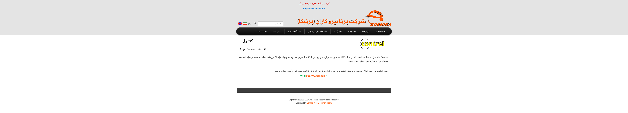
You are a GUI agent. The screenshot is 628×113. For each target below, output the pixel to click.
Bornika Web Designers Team (319, 103)
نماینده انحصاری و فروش (317, 31)
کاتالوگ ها (338, 31)
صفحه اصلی (380, 31)
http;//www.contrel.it (315, 76)
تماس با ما (277, 31)
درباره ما (365, 31)
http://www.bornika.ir (314, 8)
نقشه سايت (262, 31)
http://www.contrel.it (253, 49)
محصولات (352, 31)
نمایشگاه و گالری (294, 31)
